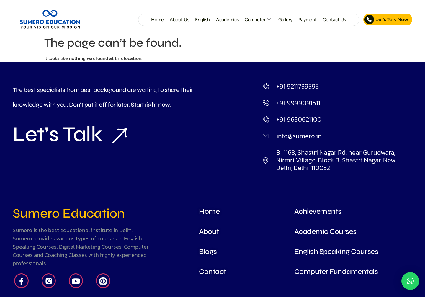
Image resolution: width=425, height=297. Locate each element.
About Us (179, 19)
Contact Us (334, 19)
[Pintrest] (104, 280)
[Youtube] (76, 280)
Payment (307, 19)
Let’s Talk (70, 135)
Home (157, 19)
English (201, 19)
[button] (410, 281)
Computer (257, 19)
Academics (226, 19)
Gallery (285, 19)
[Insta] (49, 280)
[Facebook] (21, 280)
